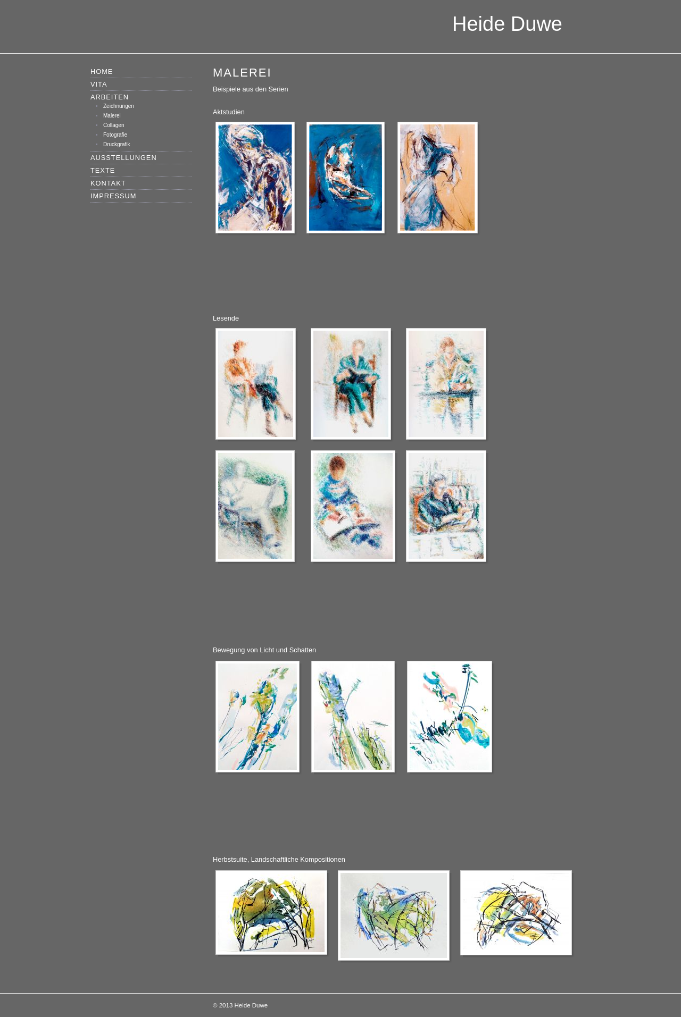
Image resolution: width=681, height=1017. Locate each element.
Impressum (113, 196)
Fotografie (115, 135)
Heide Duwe (507, 24)
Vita (98, 84)
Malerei (112, 116)
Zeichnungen (118, 106)
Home (101, 71)
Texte (102, 170)
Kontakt (108, 183)
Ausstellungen (123, 158)
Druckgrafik (116, 144)
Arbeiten (109, 97)
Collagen (113, 125)
